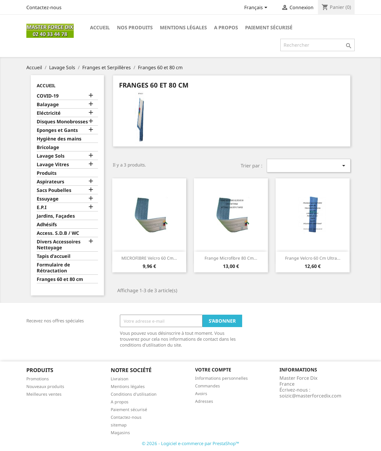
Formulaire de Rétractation (53, 268)
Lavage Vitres (53, 164)
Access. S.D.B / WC (58, 233)
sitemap (119, 425)
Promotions (37, 379)
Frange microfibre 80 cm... (231, 258)
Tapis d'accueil (53, 256)
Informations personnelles (221, 378)
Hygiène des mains (59, 139)
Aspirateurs (50, 182)
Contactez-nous (44, 7)
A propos (226, 27)
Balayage (48, 104)
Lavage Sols (51, 156)
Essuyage (48, 199)
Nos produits (135, 27)
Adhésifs (47, 225)
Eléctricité (49, 113)
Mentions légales (183, 27)
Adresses (204, 401)
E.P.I (41, 207)
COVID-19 (48, 96)
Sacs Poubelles (54, 190)
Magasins (120, 432)
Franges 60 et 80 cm (60, 279)
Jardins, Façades (56, 216)
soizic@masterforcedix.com (310, 395)
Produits (47, 173)
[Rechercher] (317, 45)
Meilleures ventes (44, 394)
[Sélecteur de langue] (256, 8)
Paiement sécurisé (268, 27)
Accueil (100, 27)
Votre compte (213, 369)
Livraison (119, 379)
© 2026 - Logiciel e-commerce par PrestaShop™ (190, 443)
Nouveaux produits (45, 386)
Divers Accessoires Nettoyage (59, 245)
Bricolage (48, 147)
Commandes (207, 386)
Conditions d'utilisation (134, 394)
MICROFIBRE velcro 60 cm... (149, 258)
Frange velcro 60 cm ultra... (312, 258)
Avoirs (201, 393)
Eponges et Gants (57, 130)
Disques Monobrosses (62, 122)
